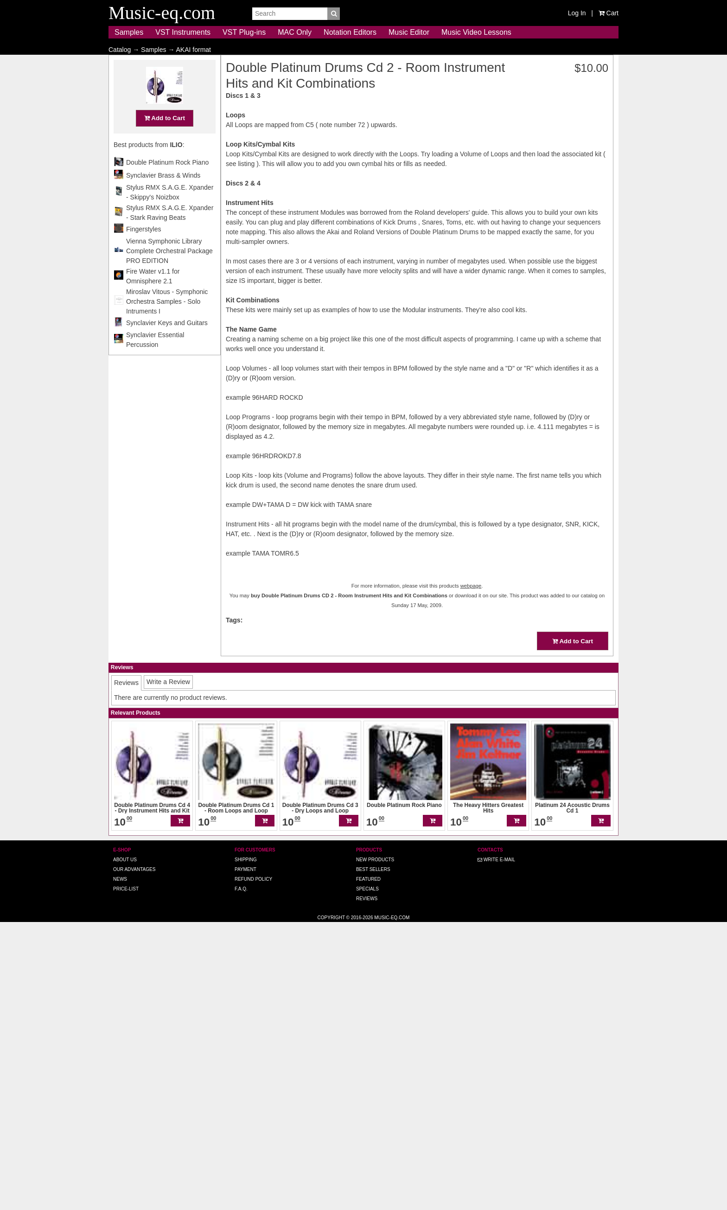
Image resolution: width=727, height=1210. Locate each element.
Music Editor (409, 32)
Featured (368, 1166)
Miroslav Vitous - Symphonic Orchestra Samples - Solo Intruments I (554, 319)
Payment (245, 1156)
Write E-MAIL (496, 1147)
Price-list (126, 1176)
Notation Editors (350, 32)
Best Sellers (373, 1156)
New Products (375, 1147)
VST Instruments (182, 32)
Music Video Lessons (476, 32)
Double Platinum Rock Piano (555, 180)
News (120, 1166)
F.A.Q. (241, 1176)
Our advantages (134, 1156)
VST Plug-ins (244, 32)
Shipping (246, 1147)
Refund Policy (253, 1166)
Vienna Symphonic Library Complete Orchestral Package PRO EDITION (557, 269)
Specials (367, 1176)
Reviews (366, 1186)
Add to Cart (552, 136)
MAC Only (295, 32)
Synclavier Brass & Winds (551, 193)
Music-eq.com (391, 1205)
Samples (129, 32)
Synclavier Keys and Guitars (554, 341)
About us (125, 1147)
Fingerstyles (531, 247)
